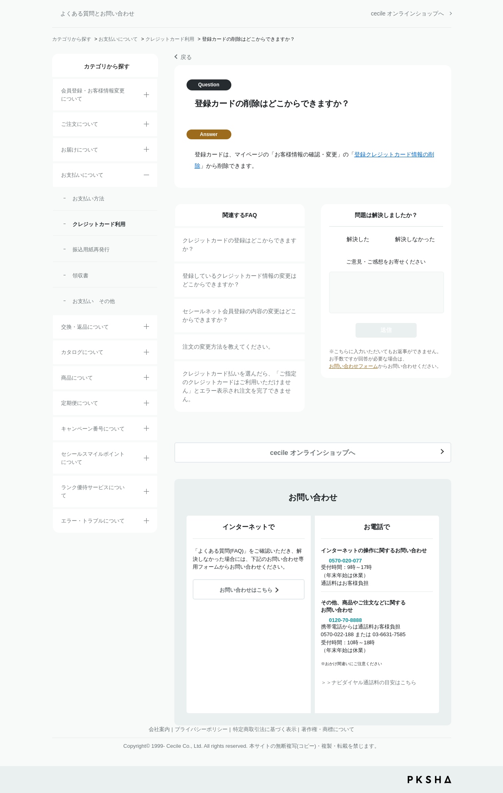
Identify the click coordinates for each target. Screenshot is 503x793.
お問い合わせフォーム (353, 366)
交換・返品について (85, 327)
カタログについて (82, 352)
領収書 (80, 275)
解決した (358, 239)
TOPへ (491, 741)
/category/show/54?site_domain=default (146, 493)
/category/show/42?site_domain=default (146, 459)
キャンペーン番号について (93, 429)
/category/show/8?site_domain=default (146, 151)
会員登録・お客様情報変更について (93, 95)
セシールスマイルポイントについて (93, 458)
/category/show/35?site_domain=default (146, 353)
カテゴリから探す (71, 39)
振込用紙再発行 (91, 249)
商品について (77, 378)
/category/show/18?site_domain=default (146, 176)
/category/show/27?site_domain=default (146, 430)
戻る (186, 57)
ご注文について (79, 124)
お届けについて (79, 150)
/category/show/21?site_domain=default (146, 96)
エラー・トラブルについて (93, 521)
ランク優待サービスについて (93, 491)
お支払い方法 (88, 199)
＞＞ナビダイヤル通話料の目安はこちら (368, 682)
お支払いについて (118, 39)
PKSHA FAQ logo (429, 779)
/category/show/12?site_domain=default (146, 328)
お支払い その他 (93, 301)
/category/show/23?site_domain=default (146, 522)
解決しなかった (415, 239)
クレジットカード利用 (169, 39)
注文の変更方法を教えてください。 (228, 346)
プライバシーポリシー (201, 729)
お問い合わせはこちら (246, 590)
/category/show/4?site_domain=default (146, 379)
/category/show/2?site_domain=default (146, 125)
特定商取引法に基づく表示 (265, 729)
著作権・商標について (327, 729)
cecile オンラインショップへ (407, 13)
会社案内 (159, 729)
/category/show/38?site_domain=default (146, 404)
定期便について (79, 403)
